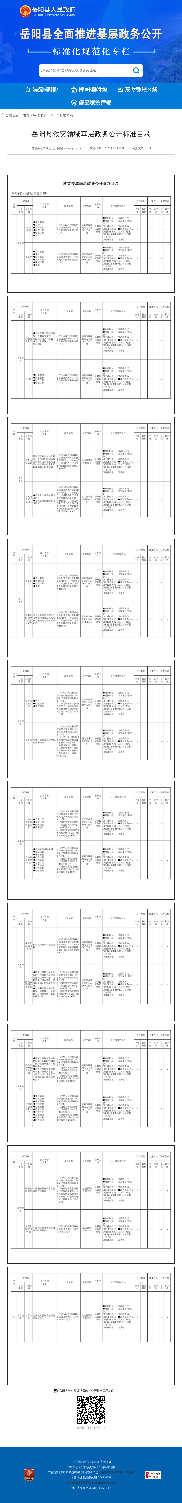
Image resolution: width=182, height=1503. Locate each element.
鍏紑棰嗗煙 (89, 90)
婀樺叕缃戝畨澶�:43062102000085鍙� (93, 1482)
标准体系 (39, 115)
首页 (26, 115)
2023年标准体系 (61, 115)
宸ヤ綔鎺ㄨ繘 (137, 90)
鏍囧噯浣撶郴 (91, 103)
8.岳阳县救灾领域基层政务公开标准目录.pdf (85, 1390)
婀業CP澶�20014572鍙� (117, 1472)
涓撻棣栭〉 (43, 90)
